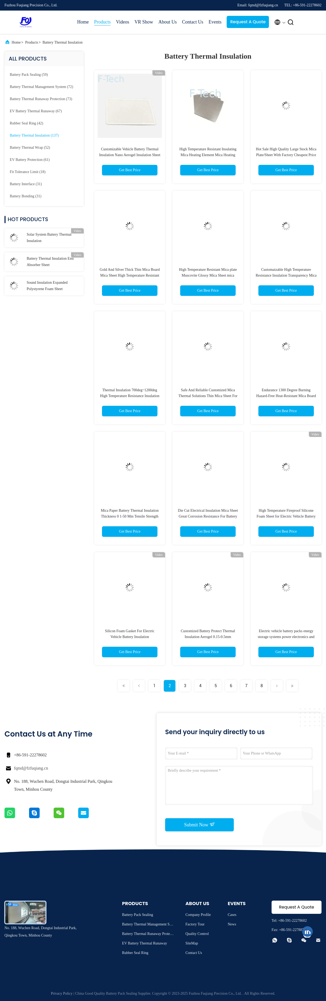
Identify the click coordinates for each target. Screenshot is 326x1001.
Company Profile (198, 915)
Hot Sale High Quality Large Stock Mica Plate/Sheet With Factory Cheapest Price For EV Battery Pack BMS (286, 155)
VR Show (143, 22)
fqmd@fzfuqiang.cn (31, 768)
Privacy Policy (61, 993)
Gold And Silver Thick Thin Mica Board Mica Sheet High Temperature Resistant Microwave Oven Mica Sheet (130, 275)
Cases (232, 915)
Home (83, 22)
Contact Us (192, 22)
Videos (122, 22)
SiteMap (191, 943)
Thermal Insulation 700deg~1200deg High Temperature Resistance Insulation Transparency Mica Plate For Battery (130, 396)
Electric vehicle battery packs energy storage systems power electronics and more (286, 637)
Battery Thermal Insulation (62, 42)
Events (214, 22)
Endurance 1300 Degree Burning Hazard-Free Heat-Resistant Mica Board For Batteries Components (286, 396)
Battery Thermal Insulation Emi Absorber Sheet (50, 262)
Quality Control (197, 934)
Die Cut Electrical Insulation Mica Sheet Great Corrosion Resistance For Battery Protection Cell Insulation (208, 516)
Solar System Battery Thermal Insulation (49, 237)
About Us (167, 22)
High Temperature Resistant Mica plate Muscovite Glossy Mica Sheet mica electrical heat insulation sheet (208, 275)
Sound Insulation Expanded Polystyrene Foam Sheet (47, 286)
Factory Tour (194, 924)
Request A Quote (248, 22)
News (232, 924)
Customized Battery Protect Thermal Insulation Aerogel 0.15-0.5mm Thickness (208, 637)
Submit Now (199, 824)
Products (102, 22)
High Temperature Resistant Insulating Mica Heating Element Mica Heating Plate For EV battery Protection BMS (207, 155)
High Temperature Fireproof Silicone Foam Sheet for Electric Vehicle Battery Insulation (286, 516)
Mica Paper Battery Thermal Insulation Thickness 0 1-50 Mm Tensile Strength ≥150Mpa (130, 516)
